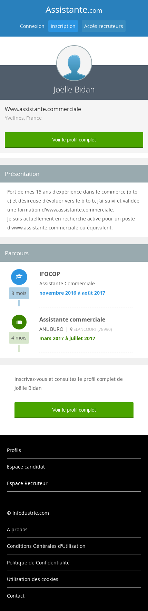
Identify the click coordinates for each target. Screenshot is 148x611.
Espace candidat (26, 466)
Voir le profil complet (74, 139)
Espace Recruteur (27, 483)
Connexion (32, 26)
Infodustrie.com (30, 513)
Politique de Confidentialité (38, 562)
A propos (17, 529)
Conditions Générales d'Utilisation (46, 546)
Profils (14, 450)
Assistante (74, 9)
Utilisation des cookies (32, 579)
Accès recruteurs (103, 26)
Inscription (63, 26)
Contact (15, 595)
